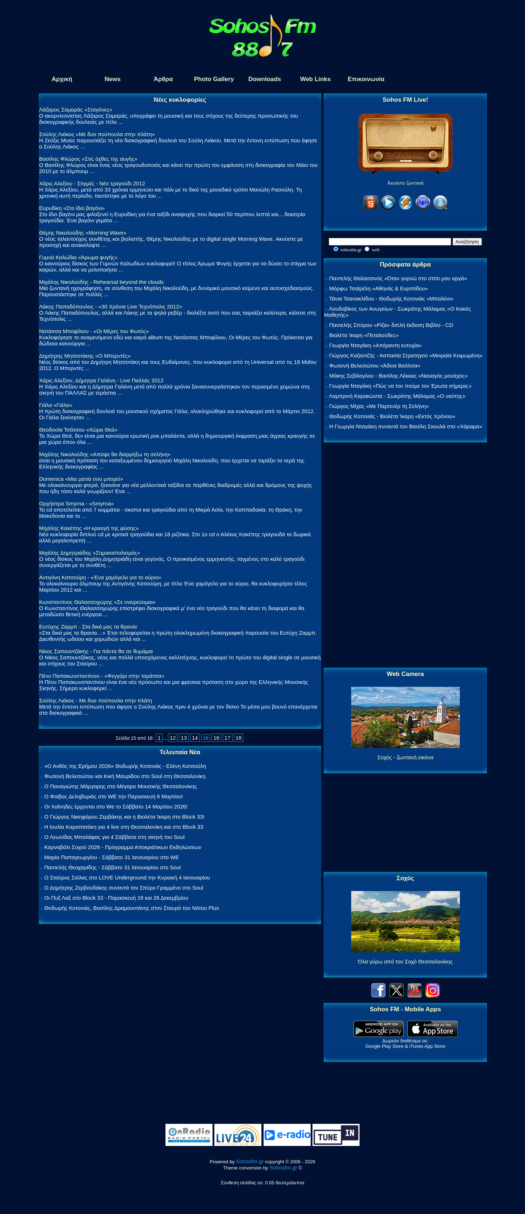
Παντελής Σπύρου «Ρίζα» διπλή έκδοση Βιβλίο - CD (391, 325)
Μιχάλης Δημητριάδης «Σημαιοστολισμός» (89, 553)
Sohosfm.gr (250, 1161)
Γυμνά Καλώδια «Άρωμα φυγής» (78, 257)
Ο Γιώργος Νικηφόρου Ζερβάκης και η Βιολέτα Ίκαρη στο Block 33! (124, 817)
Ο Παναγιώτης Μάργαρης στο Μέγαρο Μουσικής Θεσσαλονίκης (120, 786)
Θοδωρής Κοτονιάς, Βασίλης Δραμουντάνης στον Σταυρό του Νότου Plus (131, 908)
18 (239, 738)
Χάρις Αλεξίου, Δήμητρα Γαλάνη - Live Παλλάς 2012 (101, 380)
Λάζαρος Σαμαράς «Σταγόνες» (75, 109)
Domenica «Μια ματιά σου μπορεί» (81, 479)
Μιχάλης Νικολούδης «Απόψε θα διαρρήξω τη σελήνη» (105, 454)
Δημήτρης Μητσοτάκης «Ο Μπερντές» (85, 356)
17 (227, 738)
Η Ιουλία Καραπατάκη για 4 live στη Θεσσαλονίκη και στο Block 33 (123, 827)
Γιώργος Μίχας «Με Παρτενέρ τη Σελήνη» (379, 406)
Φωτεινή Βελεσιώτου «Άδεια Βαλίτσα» (374, 365)
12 (173, 738)
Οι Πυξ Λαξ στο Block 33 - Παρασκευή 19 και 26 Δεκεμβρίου (116, 898)
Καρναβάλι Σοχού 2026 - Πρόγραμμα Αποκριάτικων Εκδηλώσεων (122, 847)
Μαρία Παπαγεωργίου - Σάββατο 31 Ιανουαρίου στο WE (111, 857)
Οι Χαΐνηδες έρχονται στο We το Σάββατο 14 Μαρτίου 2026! (116, 806)
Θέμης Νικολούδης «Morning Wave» (82, 233)
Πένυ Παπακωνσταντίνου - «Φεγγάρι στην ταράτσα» (101, 676)
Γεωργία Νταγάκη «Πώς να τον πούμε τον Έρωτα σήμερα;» (400, 386)
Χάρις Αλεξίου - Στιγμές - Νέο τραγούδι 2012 (92, 183)
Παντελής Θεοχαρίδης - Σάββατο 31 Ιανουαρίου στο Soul (112, 867)
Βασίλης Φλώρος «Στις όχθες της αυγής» (88, 159)
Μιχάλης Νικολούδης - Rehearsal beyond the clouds (101, 282)
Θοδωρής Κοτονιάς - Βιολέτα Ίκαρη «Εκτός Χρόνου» (392, 416)
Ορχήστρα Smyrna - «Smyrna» (76, 503)
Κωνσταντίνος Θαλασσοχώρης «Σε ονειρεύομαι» (97, 602)
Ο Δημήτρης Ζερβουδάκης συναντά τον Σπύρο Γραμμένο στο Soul (123, 888)
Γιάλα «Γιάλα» (55, 405)
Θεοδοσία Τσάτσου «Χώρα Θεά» (78, 430)
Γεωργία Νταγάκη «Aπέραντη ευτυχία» (375, 345)
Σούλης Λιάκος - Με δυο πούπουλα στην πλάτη (95, 700)
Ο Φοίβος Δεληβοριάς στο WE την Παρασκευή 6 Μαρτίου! (113, 796)
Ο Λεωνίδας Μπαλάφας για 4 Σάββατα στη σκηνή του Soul (114, 837)
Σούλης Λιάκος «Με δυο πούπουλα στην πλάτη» (97, 134)
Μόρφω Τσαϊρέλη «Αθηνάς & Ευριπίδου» (378, 288)
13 (184, 738)
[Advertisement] (405, 555)
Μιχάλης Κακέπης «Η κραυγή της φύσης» (89, 528)
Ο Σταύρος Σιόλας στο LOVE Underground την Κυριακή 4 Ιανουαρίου (127, 877)
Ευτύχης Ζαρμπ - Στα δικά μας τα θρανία (88, 626)
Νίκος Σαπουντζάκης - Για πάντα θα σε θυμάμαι (96, 651)
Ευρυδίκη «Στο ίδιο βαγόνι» (72, 208)
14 (195, 738)
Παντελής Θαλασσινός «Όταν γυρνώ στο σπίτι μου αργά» (398, 278)
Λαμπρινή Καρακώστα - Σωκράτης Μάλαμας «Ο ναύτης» (397, 396)
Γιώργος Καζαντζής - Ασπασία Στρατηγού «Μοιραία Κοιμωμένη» (406, 355)
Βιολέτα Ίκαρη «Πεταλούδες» (364, 335)
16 (216, 738)
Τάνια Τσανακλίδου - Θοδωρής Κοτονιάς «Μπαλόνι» (391, 298)
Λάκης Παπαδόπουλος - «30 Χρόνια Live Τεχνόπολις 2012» (110, 306)
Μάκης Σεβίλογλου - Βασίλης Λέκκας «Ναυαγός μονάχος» (398, 376)
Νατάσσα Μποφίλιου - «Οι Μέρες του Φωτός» (94, 331)
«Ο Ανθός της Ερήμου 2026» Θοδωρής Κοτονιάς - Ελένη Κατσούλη (125, 766)
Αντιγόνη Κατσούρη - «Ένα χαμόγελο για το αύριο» (100, 577)
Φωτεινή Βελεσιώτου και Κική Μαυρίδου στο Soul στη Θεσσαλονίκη (124, 776)
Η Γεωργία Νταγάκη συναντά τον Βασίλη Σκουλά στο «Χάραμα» (405, 426)
